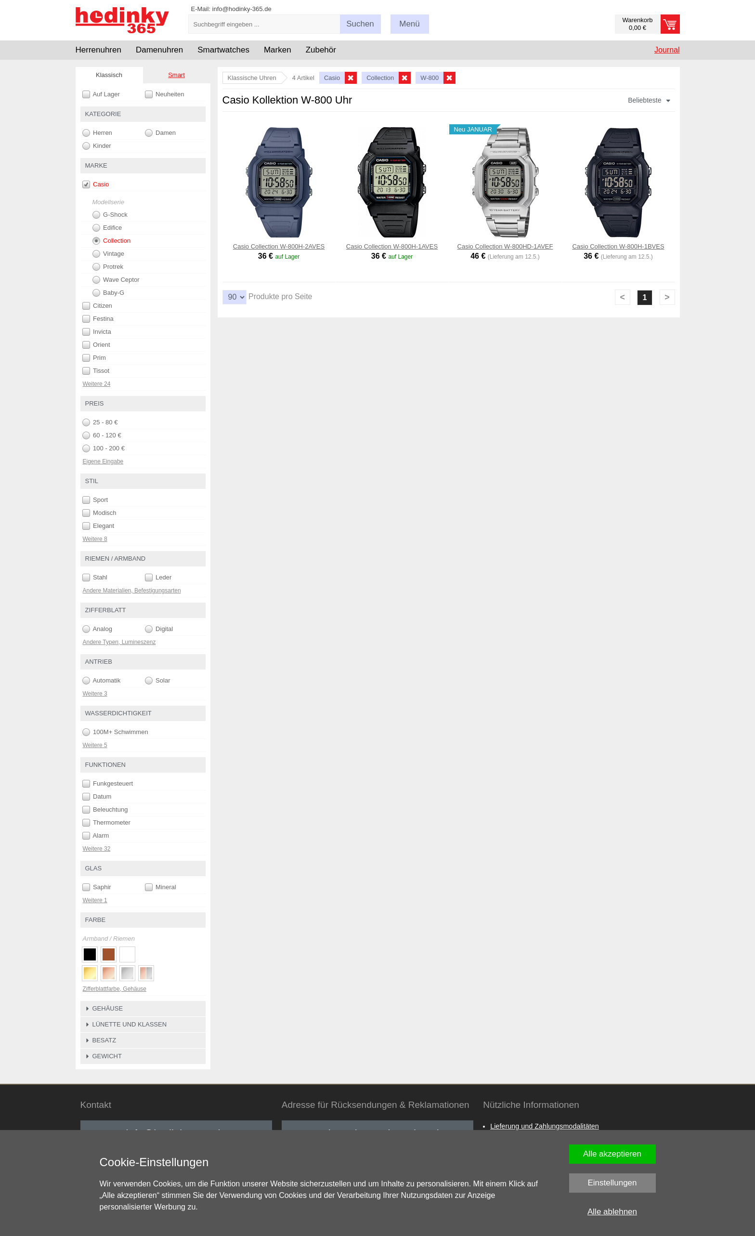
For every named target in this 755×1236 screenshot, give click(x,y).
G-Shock (110, 215)
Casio (95, 184)
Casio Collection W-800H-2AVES (279, 246)
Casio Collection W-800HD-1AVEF (505, 246)
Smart (176, 75)
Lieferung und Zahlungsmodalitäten (544, 1126)
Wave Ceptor (116, 280)
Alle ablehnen (612, 1211)
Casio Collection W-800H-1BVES (618, 246)
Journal (666, 50)
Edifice (107, 228)
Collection (111, 241)
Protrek (108, 267)
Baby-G (108, 293)
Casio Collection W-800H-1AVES (392, 246)
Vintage (108, 254)
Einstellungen (612, 1182)
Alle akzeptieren (612, 1153)
